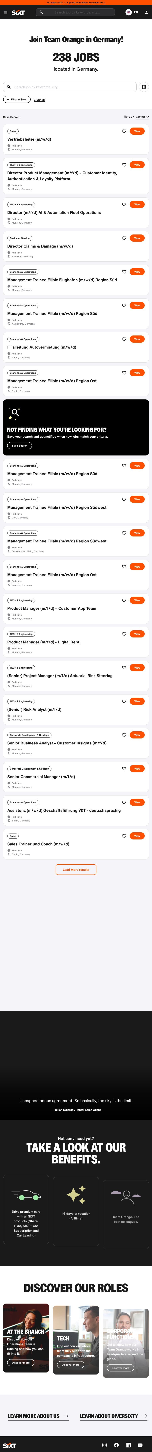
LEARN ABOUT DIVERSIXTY (109, 1416)
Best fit (140, 117)
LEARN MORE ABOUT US (34, 1416)
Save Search (11, 117)
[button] (131, 12)
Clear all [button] (39, 99)
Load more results (76, 869)
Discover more (21, 1376)
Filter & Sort (16, 99)
